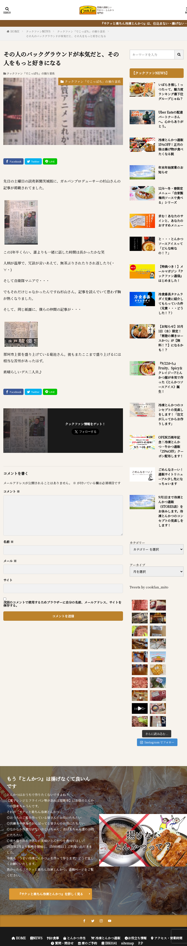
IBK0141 (109, 877)
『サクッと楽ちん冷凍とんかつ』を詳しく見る (50, 828)
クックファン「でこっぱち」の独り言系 (81, 31)
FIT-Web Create (98, 893)
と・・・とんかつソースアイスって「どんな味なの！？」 (170, 246)
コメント (11, 491)
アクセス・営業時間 (166, 872)
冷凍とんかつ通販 (105, 872)
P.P (140, 877)
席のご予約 (87, 877)
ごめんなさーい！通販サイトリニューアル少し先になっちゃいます (170, 476)
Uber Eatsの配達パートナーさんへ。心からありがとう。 (170, 119)
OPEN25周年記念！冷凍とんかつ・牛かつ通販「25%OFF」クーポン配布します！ (170, 446)
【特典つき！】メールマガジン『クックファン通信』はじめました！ (170, 273)
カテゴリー (137, 542)
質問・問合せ (62, 877)
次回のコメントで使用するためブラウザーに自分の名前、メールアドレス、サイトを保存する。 (62, 604)
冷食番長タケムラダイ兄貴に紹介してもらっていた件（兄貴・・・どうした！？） (170, 303)
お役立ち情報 (136, 872)
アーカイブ (137, 564)
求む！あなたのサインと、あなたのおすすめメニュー (170, 221)
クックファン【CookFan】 (111, 887)
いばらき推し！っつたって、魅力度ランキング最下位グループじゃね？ (170, 91)
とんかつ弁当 (74, 872)
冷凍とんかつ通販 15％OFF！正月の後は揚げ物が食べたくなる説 (171, 147)
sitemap (127, 877)
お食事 (53, 872)
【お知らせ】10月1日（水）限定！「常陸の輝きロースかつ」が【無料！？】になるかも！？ (170, 338)
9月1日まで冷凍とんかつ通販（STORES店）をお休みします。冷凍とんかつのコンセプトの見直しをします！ (170, 511)
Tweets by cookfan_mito (149, 587)
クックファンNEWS (38, 31)
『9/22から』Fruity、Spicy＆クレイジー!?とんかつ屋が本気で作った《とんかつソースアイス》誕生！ (170, 377)
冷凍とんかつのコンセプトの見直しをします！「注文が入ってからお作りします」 (170, 414)
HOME (14, 31)
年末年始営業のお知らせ (170, 169)
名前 (8, 541)
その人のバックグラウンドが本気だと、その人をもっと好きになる (66, 36)
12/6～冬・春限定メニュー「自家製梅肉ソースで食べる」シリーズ (170, 195)
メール (10, 560)
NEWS (36, 872)
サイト (7, 580)
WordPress (143, 893)
